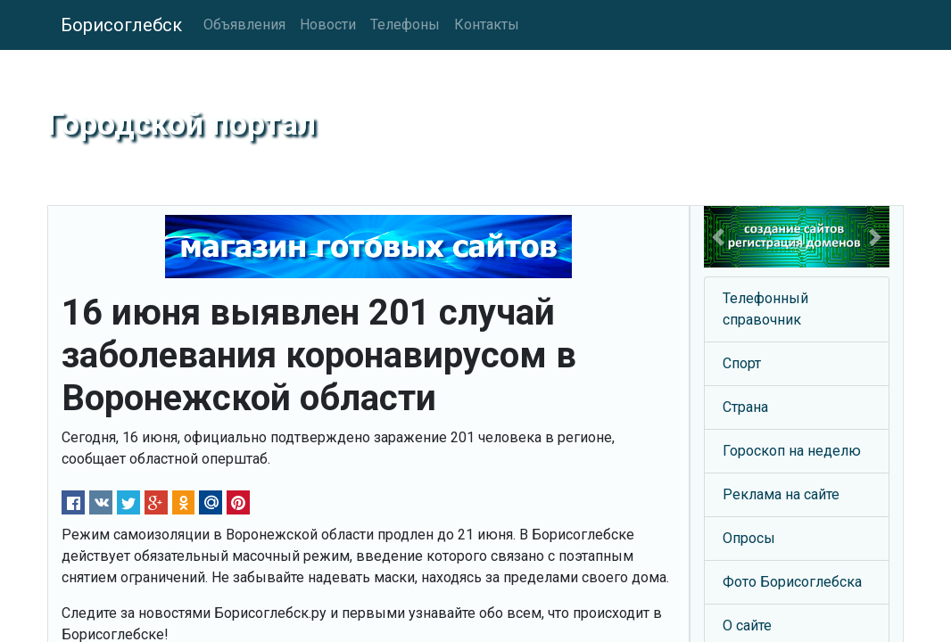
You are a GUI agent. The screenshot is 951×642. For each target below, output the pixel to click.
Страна (745, 407)
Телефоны (405, 24)
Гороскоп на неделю (792, 450)
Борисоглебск (121, 25)
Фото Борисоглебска (792, 581)
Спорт (742, 363)
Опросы (749, 538)
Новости (328, 24)
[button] (718, 237)
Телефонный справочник (765, 309)
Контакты (486, 24)
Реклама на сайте (781, 494)
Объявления (244, 24)
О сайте (747, 625)
